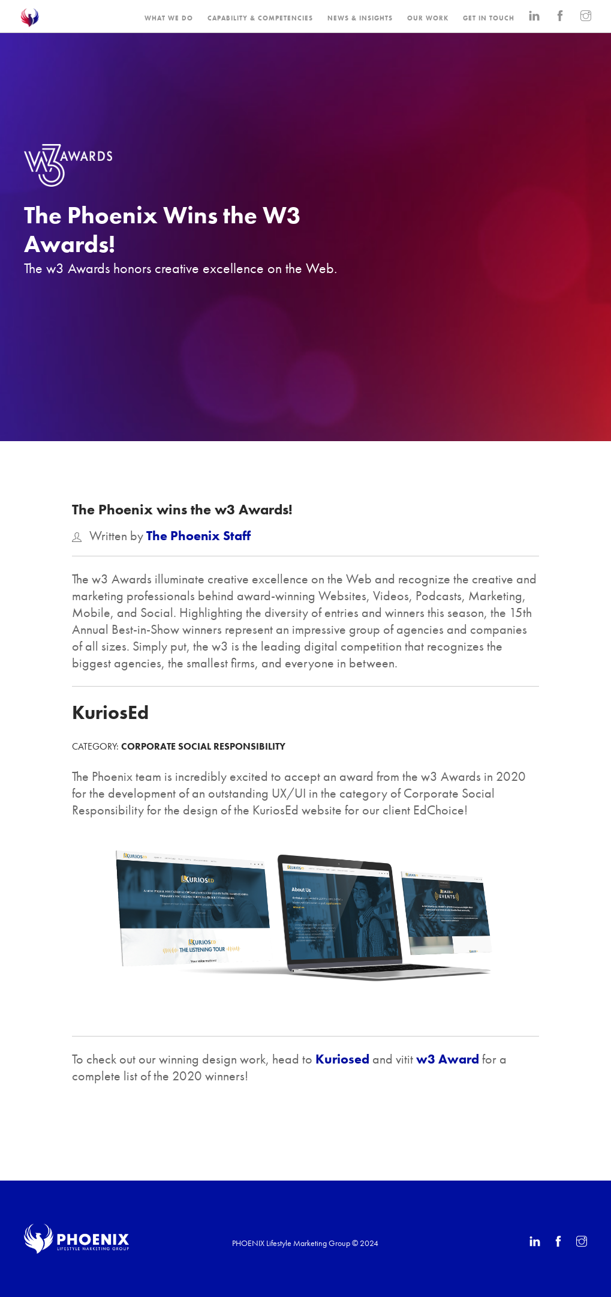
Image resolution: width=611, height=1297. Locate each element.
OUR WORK (428, 18)
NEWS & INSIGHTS (360, 18)
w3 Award (447, 1059)
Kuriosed (342, 1059)
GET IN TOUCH (488, 18)
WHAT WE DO (169, 18)
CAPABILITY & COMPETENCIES (260, 18)
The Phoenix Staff (198, 535)
